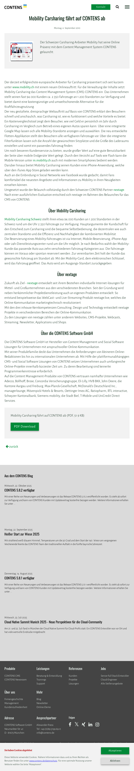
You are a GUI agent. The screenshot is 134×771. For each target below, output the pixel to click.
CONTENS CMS (12, 675)
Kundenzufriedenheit (15, 707)
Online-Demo (44, 707)
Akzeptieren (115, 751)
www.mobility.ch (23, 87)
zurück (13, 446)
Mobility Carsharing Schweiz (23, 219)
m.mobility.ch (42, 160)
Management (11, 703)
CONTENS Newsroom (15, 679)
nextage (119, 189)
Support (41, 683)
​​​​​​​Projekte (73, 679)
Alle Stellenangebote (112, 683)
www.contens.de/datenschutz (43, 761)
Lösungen (74, 683)
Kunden (73, 675)
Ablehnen (115, 761)
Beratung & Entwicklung (49, 675)
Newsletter (42, 703)
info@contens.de (45, 732)
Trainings (41, 679)
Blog (39, 699)
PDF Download (25, 426)
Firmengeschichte (13, 699)
